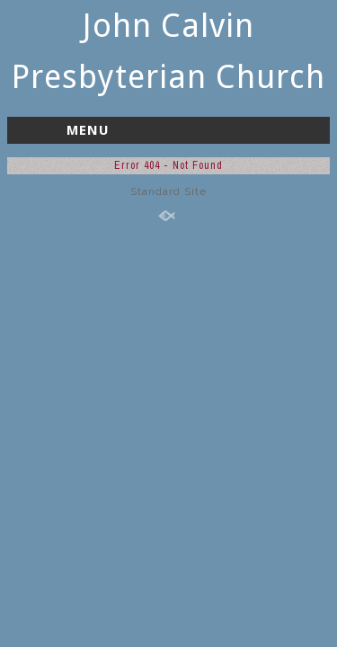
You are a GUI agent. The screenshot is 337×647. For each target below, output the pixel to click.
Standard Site (168, 191)
